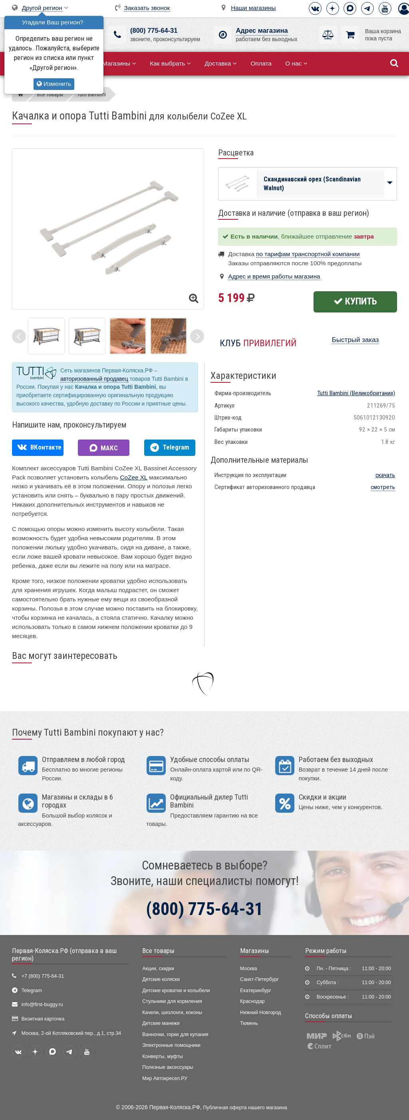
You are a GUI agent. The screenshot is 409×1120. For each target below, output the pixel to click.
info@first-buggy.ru (42, 1004)
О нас (296, 63)
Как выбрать (170, 63)
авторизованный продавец (94, 379)
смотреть (383, 487)
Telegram (32, 990)
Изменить (54, 83)
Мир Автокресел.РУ (164, 1078)
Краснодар (252, 1001)
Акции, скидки (158, 968)
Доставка (220, 63)
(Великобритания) (356, 393)
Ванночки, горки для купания (175, 1034)
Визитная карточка (43, 1019)
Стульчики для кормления (172, 1001)
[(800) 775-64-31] (117, 35)
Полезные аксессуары (167, 1067)
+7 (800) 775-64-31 (43, 976)
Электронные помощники (171, 1045)
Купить (355, 301)
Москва (248, 968)
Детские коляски (161, 979)
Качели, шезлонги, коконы (172, 1012)
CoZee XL (133, 477)
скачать (385, 475)
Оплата (261, 63)
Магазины (119, 63)
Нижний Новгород (260, 1012)
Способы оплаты (328, 1016)
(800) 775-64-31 (153, 30)
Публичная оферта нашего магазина (245, 1107)
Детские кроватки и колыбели (176, 990)
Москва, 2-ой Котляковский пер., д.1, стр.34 (71, 1033)
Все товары (158, 951)
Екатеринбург (255, 990)
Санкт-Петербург (259, 979)
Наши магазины (253, 7)
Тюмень (249, 1023)
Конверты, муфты (162, 1056)
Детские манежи (160, 1023)
